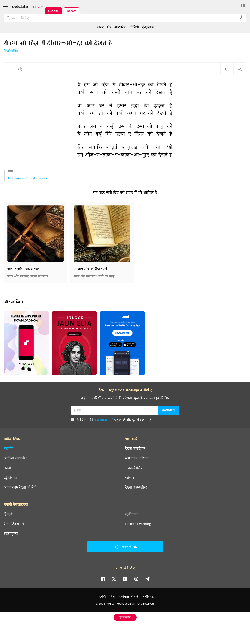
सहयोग (8, 448)
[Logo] (20, 7)
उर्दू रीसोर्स (10, 477)
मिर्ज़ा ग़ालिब (11, 51)
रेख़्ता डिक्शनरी (14, 524)
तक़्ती (7, 468)
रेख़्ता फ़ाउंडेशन (135, 448)
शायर (100, 27)
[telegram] (147, 578)
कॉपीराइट (148, 596)
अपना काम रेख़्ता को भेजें (20, 487)
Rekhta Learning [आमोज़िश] (138, 524)
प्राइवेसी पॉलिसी (106, 596)
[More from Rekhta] (243, 5)
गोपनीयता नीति (104, 419)
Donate (71, 10)
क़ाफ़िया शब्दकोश (15, 458)
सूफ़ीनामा (131, 514)
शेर (109, 27)
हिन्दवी (8, 514)
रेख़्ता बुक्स (11, 533)
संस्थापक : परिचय (136, 458)
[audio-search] (241, 18)
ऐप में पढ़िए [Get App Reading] (125, 617)
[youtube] (125, 578)
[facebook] (103, 578)
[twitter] (114, 578)
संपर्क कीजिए (134, 468)
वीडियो (134, 27)
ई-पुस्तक (148, 27)
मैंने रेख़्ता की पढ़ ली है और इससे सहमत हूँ (111, 419)
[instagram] (136, 578)
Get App (53, 10)
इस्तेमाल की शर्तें (128, 596)
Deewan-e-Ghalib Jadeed (28, 178)
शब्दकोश (120, 27)
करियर (129, 477)
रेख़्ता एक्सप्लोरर (136, 487)
